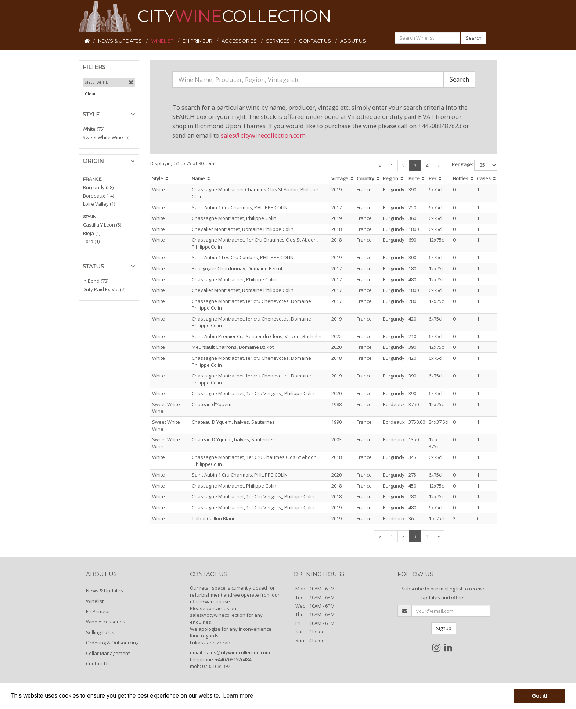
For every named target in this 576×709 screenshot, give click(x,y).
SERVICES (278, 41)
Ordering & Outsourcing (112, 642)
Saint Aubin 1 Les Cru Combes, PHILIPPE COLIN (243, 257)
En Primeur (98, 611)
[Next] (438, 166)
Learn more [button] (238, 695)
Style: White (96, 82)
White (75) (93, 129)
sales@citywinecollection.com (263, 135)
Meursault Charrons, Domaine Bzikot (233, 347)
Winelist (95, 601)
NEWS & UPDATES (120, 41)
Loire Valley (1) (99, 203)
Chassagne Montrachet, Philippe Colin (234, 218)
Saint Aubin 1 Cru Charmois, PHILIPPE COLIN (240, 207)
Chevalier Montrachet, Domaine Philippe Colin (243, 229)
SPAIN (89, 216)
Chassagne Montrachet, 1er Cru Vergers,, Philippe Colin (253, 393)
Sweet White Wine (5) (106, 137)
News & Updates (104, 590)
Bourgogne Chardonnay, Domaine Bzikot (237, 268)
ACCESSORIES (240, 41)
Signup (443, 628)
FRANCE (92, 179)
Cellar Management (108, 653)
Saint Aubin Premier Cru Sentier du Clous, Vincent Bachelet (257, 336)
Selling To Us (100, 632)
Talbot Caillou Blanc (213, 518)
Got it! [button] (539, 696)
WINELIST (162, 41)
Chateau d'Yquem (211, 404)
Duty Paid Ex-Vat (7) (104, 289)
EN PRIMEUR (198, 41)
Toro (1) (91, 241)
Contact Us (98, 663)
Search (474, 38)
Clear (90, 94)
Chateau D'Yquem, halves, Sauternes (233, 422)
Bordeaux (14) (98, 195)
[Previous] (380, 166)
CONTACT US (315, 41)
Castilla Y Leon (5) (102, 224)
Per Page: (462, 164)
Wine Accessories (105, 621)
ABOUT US (353, 41)
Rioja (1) (91, 233)
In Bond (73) (95, 281)
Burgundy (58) (98, 187)
